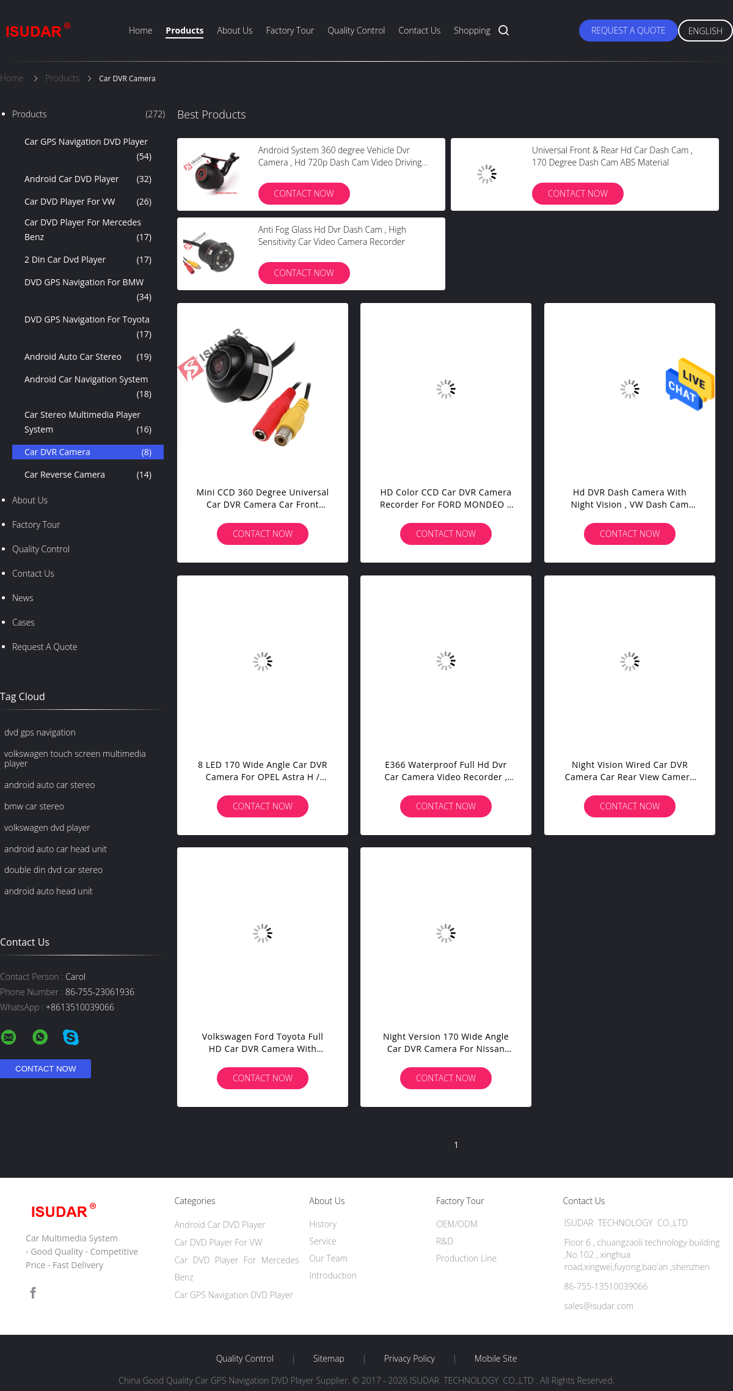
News (22, 598)
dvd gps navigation (40, 732)
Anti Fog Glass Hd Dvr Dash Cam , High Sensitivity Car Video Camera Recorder (332, 235)
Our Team (328, 1258)
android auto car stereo (49, 784)
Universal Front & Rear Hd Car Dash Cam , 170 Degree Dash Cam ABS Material (612, 156)
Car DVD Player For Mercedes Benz (87, 230)
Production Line (466, 1258)
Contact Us (420, 30)
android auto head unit (48, 891)
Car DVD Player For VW (87, 201)
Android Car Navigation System (87, 387)
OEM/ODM (457, 1224)
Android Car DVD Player (87, 179)
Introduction (333, 1275)
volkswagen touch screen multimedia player (75, 759)
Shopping (472, 30)
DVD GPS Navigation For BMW (87, 290)
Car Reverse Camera (87, 474)
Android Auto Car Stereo (87, 356)
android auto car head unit (55, 849)
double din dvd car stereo (53, 869)
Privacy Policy (409, 1358)
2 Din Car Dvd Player (87, 259)
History (323, 1224)
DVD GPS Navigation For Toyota (87, 327)
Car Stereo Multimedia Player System (87, 423)
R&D (444, 1241)
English (705, 31)
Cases (23, 622)
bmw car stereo (34, 806)
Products (184, 30)
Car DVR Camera (87, 452)
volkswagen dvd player (47, 827)
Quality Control (356, 30)
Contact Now (304, 193)
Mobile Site (496, 1358)
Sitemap (329, 1358)
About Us (234, 30)
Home (140, 30)
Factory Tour (290, 30)
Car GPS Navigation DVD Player (87, 150)
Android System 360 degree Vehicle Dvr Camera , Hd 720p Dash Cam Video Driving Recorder (340, 162)
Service (323, 1241)
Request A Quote (628, 30)
